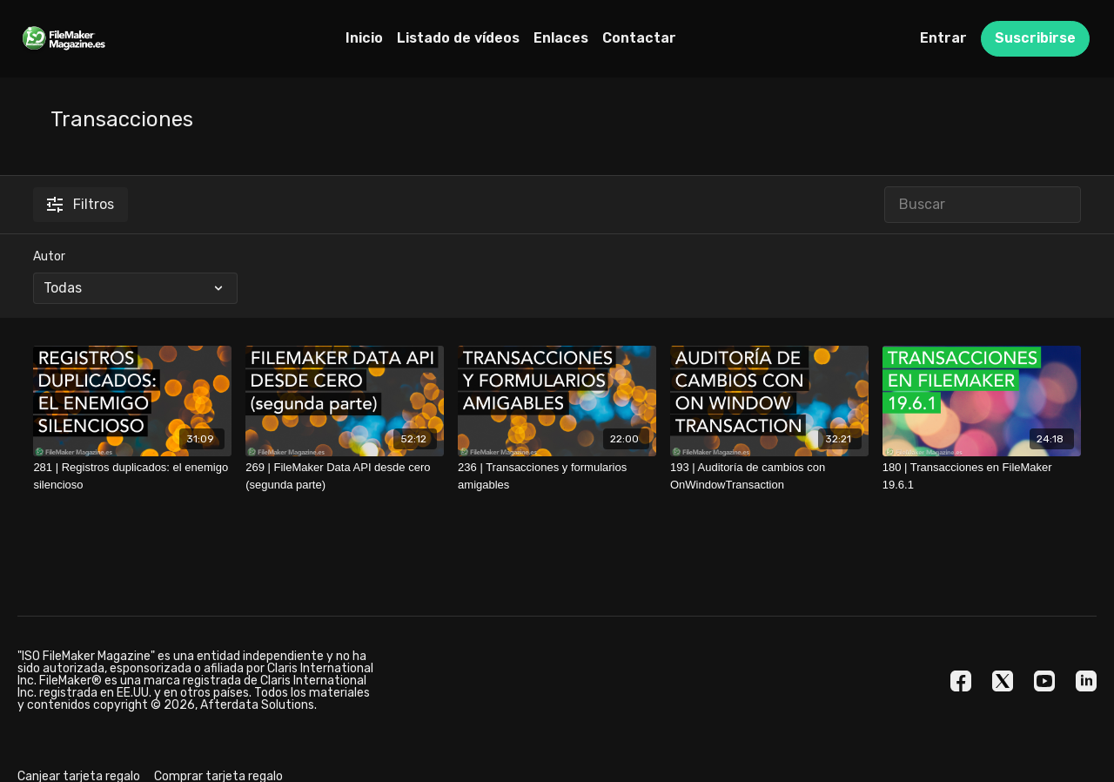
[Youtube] (1044, 681)
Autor (49, 256)
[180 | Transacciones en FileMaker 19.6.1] (981, 476)
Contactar (639, 38)
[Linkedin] (1086, 681)
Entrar (943, 38)
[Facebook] (960, 681)
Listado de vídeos (458, 38)
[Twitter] (1002, 681)
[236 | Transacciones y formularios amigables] (557, 476)
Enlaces (561, 38)
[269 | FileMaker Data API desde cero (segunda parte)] (344, 476)
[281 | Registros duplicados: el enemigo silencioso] (132, 476)
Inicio (364, 38)
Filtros (80, 204)
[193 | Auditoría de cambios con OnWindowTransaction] (769, 476)
